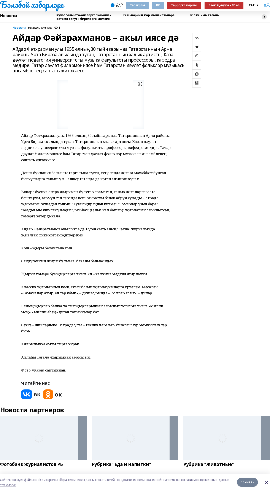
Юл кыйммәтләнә (204, 15)
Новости (8, 15)
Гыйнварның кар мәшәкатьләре (149, 15)
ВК (158, 5)
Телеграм (137, 5)
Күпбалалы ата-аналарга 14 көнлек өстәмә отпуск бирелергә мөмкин (83, 17)
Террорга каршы (184, 5)
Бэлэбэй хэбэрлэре (32, 4)
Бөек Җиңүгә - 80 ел (224, 5)
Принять (247, 482)
